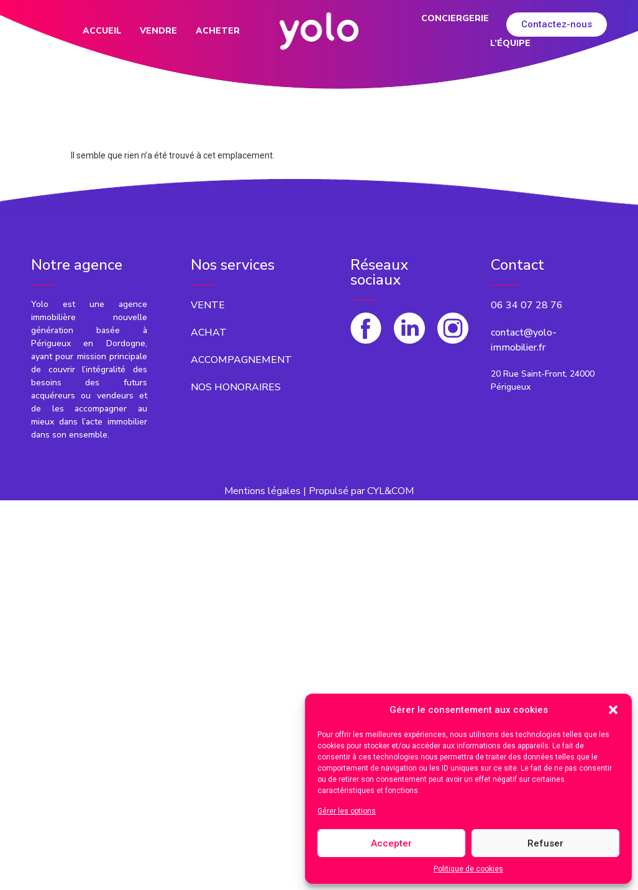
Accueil (102, 31)
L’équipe (510, 43)
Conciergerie (455, 18)
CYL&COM (390, 491)
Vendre (158, 31)
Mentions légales (262, 491)
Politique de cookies (468, 869)
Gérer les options (346, 811)
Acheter (218, 31)
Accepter (391, 843)
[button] (613, 710)
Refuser (545, 843)
